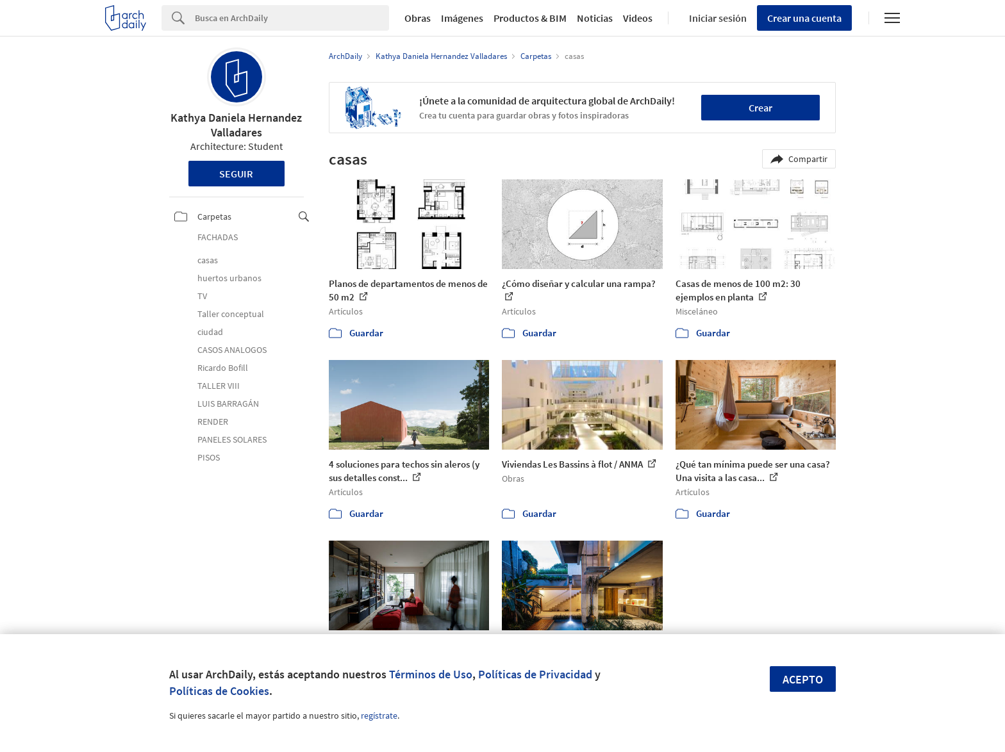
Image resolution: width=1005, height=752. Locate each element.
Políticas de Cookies (219, 690)
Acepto (803, 679)
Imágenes (462, 18)
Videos (637, 18)
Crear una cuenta (804, 18)
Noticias (595, 18)
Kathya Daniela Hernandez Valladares (236, 125)
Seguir (236, 173)
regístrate (379, 715)
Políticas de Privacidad (535, 674)
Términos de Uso (430, 674)
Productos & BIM (530, 18)
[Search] (292, 18)
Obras (417, 18)
